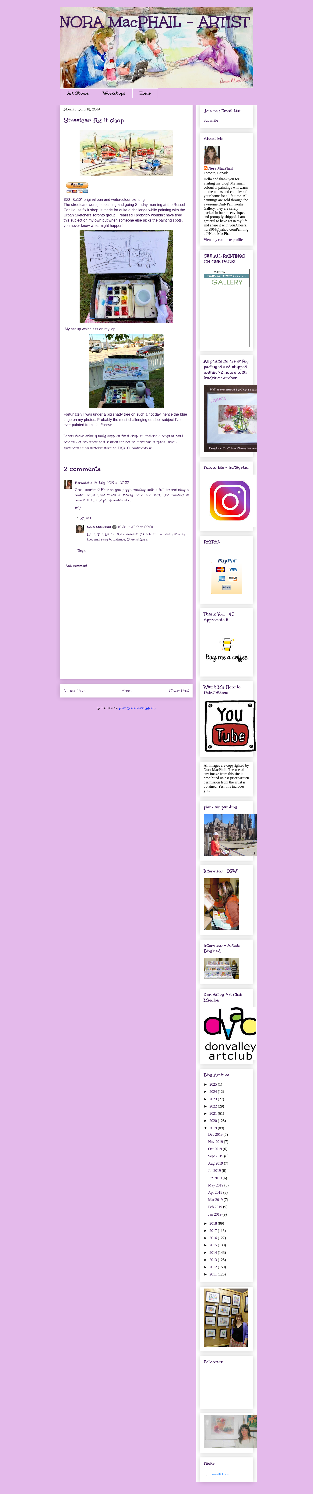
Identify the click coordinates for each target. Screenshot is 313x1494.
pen (74, 442)
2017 (213, 1231)
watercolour (142, 448)
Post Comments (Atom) (137, 708)
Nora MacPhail (99, 527)
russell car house (121, 442)
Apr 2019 (215, 1192)
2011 (213, 1274)
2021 (213, 1113)
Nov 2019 (216, 1142)
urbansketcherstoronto (98, 448)
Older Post (179, 690)
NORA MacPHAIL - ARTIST (155, 22)
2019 (213, 1128)
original (168, 436)
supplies (159, 442)
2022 (213, 1106)
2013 (213, 1260)
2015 (213, 1245)
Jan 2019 (215, 1214)
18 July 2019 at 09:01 (135, 527)
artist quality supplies (102, 436)
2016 (213, 1238)
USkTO (124, 448)
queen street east (91, 442)
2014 (213, 1253)
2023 (213, 1099)
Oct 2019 (215, 1149)
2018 (213, 1223)
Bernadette (83, 483)
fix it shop (130, 436)
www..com (221, 1474)
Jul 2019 (215, 1171)
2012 (213, 1267)
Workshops (114, 93)
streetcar (144, 442)
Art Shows (78, 93)
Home (145, 93)
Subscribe (211, 120)
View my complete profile (223, 240)
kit (142, 436)
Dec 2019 (216, 1134)
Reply (79, 507)
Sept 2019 (216, 1156)
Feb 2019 (215, 1207)
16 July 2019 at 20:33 (111, 483)
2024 (213, 1092)
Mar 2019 (216, 1200)
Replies (86, 518)
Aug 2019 (216, 1163)
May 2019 (216, 1185)
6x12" (79, 436)
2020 (213, 1121)
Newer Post (74, 690)
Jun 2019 (215, 1178)
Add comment (76, 566)
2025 (213, 1084)
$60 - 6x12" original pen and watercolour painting (104, 200)
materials (152, 436)
